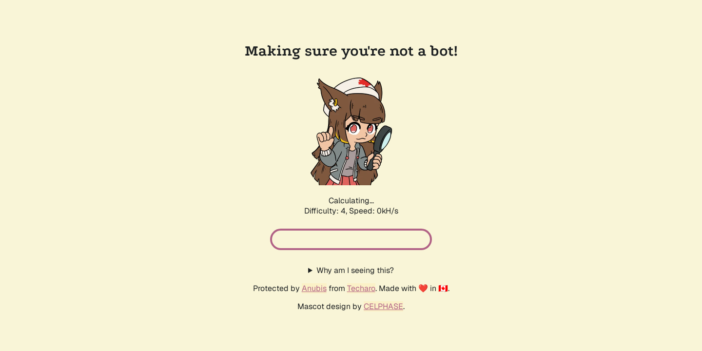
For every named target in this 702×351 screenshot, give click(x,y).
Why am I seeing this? (355, 270)
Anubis (314, 288)
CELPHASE (383, 306)
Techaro (361, 288)
